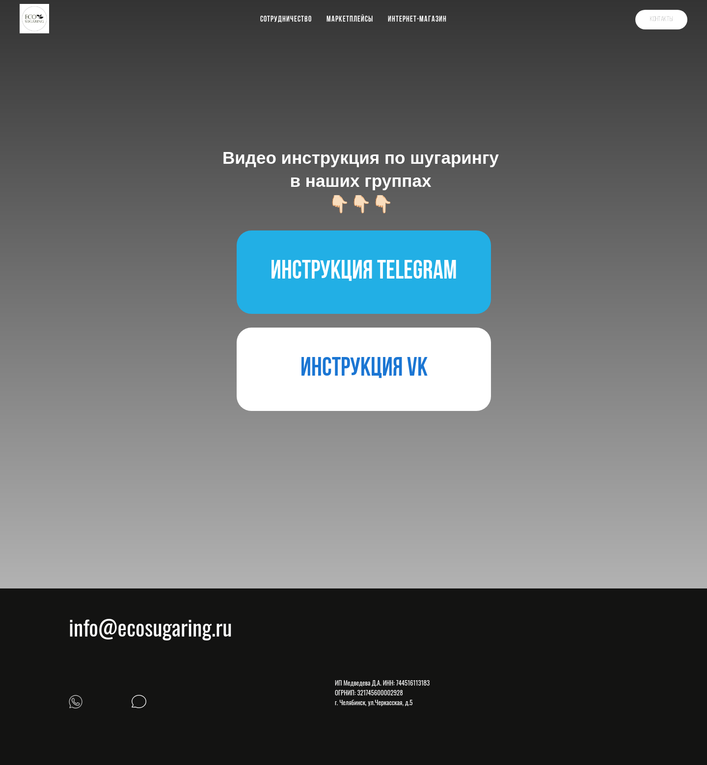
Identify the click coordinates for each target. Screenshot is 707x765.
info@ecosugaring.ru (150, 627)
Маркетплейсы (349, 20)
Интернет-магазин (417, 20)
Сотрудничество (286, 20)
